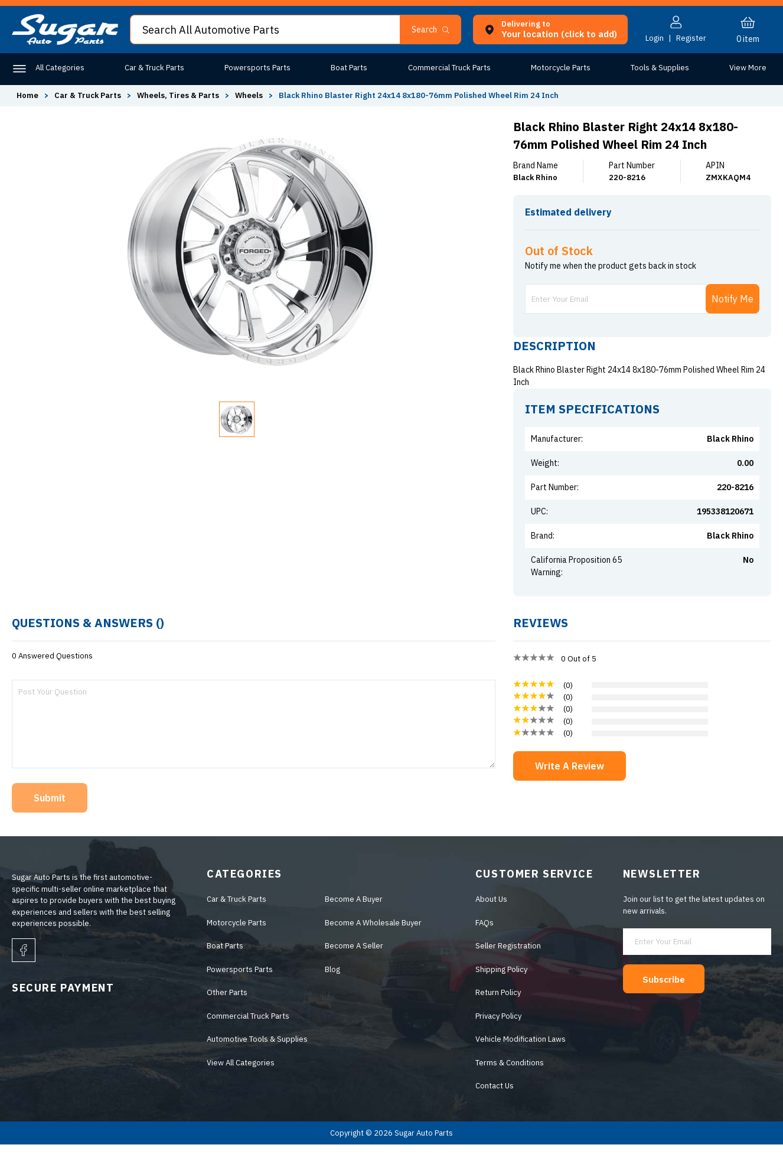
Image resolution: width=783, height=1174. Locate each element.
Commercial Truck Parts (447, 68)
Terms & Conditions (509, 1092)
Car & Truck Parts (154, 68)
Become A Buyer (354, 929)
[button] (435, 29)
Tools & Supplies (657, 68)
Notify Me (732, 328)
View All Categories (241, 1092)
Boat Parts (347, 68)
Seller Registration (508, 975)
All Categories (59, 68)
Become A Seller (354, 975)
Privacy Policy (498, 1046)
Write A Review (569, 795)
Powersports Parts (257, 68)
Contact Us (494, 1115)
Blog (332, 999)
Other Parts (746, 68)
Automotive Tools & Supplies (257, 1069)
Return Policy (498, 1022)
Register (691, 38)
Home (27, 95)
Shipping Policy (501, 999)
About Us (491, 929)
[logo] (65, 42)
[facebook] (23, 980)
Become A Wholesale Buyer (373, 952)
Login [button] (654, 38)
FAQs (484, 952)
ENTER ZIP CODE (718, 235)
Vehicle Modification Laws (520, 1069)
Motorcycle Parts (558, 68)
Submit (50, 827)
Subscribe (668, 1008)
